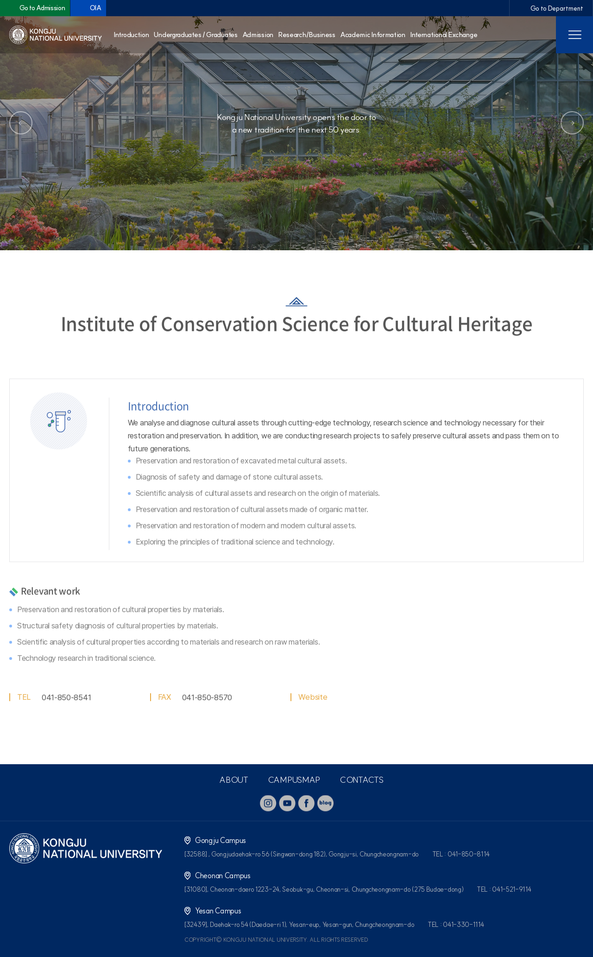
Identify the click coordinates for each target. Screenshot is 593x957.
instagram (268, 803)
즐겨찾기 (550, 231)
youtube (287, 803)
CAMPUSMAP (294, 779)
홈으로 (16, 231)
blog (325, 803)
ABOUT (233, 779)
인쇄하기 (579, 231)
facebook (306, 803)
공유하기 (522, 231)
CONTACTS (362, 779)
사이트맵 (574, 34)
